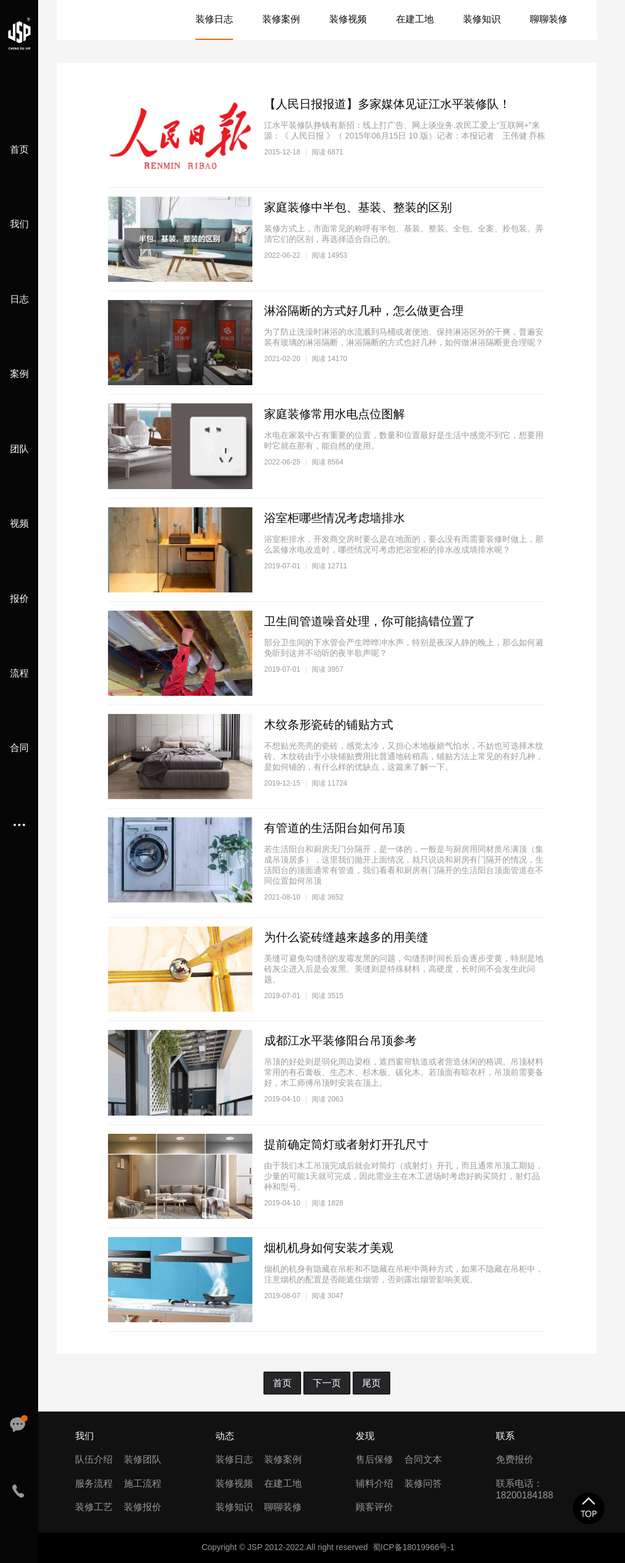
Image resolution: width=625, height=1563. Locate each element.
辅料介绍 (374, 1483)
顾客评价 (374, 1507)
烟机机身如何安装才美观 (328, 1247)
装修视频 (348, 19)
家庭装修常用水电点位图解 (334, 413)
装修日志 (214, 19)
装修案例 (281, 19)
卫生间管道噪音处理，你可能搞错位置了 (369, 621)
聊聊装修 (548, 19)
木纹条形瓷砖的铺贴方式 (328, 724)
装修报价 (142, 1507)
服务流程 (94, 1483)
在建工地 (415, 19)
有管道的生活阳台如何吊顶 (334, 827)
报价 (19, 599)
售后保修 (374, 1459)
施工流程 (142, 1483)
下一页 (327, 1383)
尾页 (371, 1383)
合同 (19, 748)
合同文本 (423, 1459)
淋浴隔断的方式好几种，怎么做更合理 (364, 310)
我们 (19, 224)
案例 (19, 374)
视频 (19, 523)
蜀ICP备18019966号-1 (414, 1547)
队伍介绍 (94, 1459)
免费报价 (514, 1459)
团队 (19, 449)
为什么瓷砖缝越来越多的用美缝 (346, 937)
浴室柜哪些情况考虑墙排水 (334, 517)
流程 (19, 673)
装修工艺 (94, 1507)
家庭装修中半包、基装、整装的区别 (358, 207)
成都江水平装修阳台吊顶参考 (340, 1040)
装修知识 (482, 19)
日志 (19, 299)
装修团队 (142, 1459)
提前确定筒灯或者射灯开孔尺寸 (346, 1144)
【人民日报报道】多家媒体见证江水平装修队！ (387, 103)
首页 (19, 149)
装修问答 (423, 1483)
